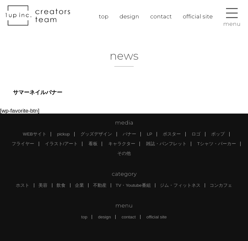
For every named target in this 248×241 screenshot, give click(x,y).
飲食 (61, 185)
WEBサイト (34, 134)
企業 (79, 185)
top (103, 16)
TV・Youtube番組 (133, 185)
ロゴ (196, 134)
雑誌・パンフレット (166, 143)
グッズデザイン (96, 134)
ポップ (218, 134)
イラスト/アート (61, 143)
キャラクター (121, 143)
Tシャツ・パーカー (216, 143)
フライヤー (23, 143)
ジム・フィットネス (180, 185)
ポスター (172, 134)
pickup (63, 134)
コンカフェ (221, 185)
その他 (124, 153)
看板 (93, 143)
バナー (129, 134)
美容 (42, 185)
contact (161, 16)
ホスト (22, 185)
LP (149, 134)
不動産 (100, 185)
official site (198, 16)
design (129, 16)
